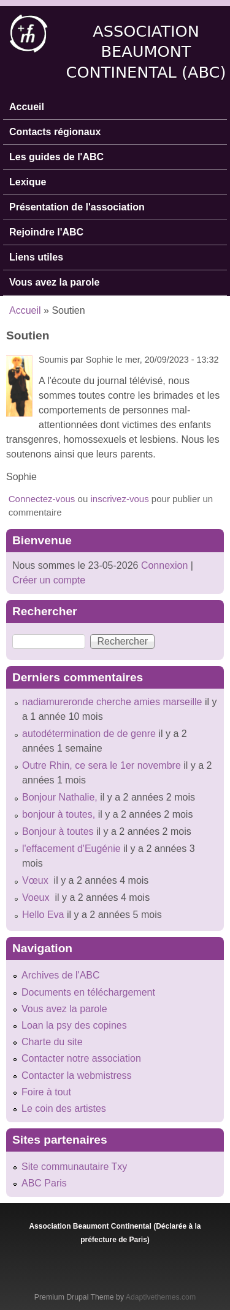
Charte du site (52, 1042)
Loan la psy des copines (74, 1025)
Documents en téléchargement (88, 992)
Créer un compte (48, 580)
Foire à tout (46, 1092)
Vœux (36, 880)
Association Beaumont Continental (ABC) (146, 51)
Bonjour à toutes (58, 831)
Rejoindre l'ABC (46, 232)
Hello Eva (43, 914)
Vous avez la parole (54, 282)
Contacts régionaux (55, 132)
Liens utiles (36, 257)
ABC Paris (44, 1183)
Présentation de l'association (77, 207)
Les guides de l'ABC (56, 157)
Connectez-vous (42, 499)
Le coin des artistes (63, 1108)
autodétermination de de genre (89, 733)
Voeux (37, 897)
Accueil (26, 107)
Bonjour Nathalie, (60, 797)
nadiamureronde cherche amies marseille (112, 702)
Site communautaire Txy (74, 1166)
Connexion (163, 565)
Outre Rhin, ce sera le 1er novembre (101, 765)
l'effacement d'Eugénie (71, 848)
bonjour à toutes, (58, 814)
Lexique (27, 182)
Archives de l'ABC (60, 975)
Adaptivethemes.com (161, 1297)
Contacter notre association (81, 1058)
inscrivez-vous (119, 499)
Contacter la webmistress (76, 1075)
